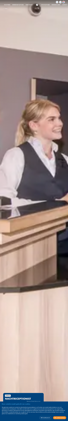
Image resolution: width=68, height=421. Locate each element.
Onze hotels (29, 5)
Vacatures (7, 5)
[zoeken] (57, 2)
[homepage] (37, 5)
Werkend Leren (56, 5)
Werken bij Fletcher (18, 5)
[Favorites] (60, 2)
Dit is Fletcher (45, 5)
